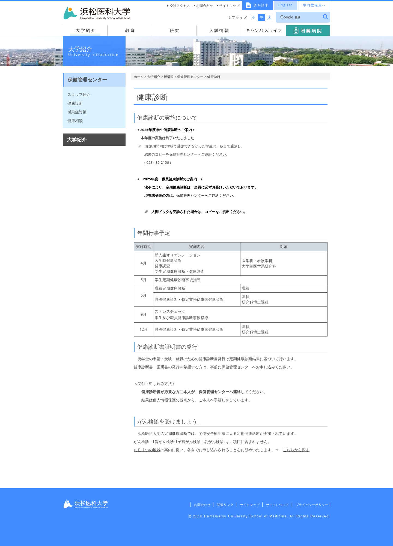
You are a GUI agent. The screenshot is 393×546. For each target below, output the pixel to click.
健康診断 (75, 103)
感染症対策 (77, 111)
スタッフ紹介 (78, 94)
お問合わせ (204, 5)
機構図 (169, 76)
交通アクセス (180, 5)
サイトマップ (229, 5)
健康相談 (75, 120)
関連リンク (220, 504)
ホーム (139, 76)
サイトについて (274, 504)
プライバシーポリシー (310, 504)
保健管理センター (190, 76)
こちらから (292, 449)
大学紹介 (153, 76)
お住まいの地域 (147, 449)
